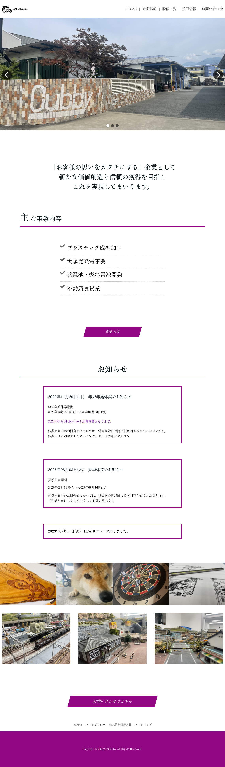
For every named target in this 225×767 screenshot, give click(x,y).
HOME (131, 9)
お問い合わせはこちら (112, 701)
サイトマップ (143, 724)
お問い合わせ (212, 9)
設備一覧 (169, 9)
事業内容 (112, 331)
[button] (107, 125)
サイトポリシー (95, 724)
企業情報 (149, 9)
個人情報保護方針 (120, 724)
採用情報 (189, 9)
